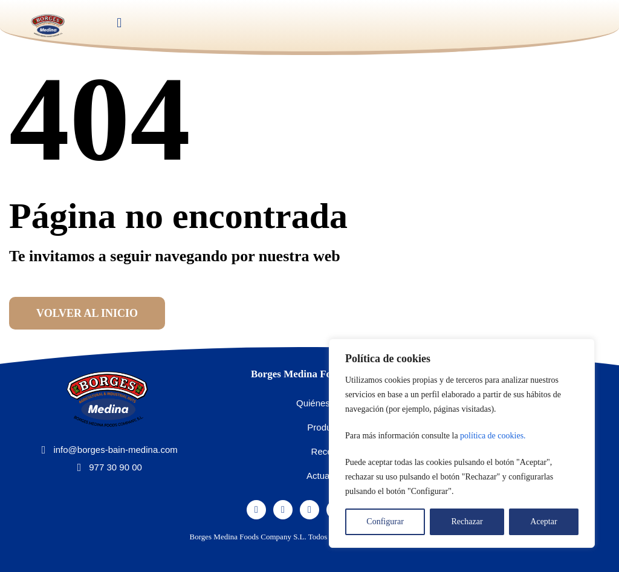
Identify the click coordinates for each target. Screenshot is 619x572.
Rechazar (467, 521)
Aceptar (543, 521)
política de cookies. (492, 435)
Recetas (328, 451)
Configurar (384, 521)
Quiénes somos (327, 403)
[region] (462, 443)
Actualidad (327, 475)
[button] (119, 23)
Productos (327, 427)
